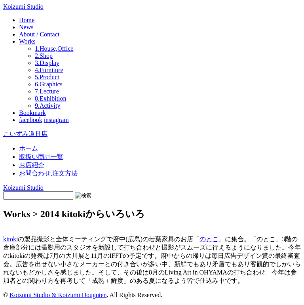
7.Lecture (47, 91)
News (26, 27)
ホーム (28, 148)
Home (26, 20)
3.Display (47, 62)
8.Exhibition (50, 98)
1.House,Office (54, 48)
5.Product (47, 77)
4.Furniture (49, 70)
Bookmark (32, 112)
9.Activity (47, 105)
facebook (30, 119)
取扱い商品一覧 (41, 156)
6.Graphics (49, 84)
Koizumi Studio (23, 6)
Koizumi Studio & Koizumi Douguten (58, 295)
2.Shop (44, 55)
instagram (56, 119)
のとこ (209, 239)
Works (27, 41)
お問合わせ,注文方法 (48, 173)
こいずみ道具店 (25, 133)
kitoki (10, 239)
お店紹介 (31, 165)
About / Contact (39, 34)
